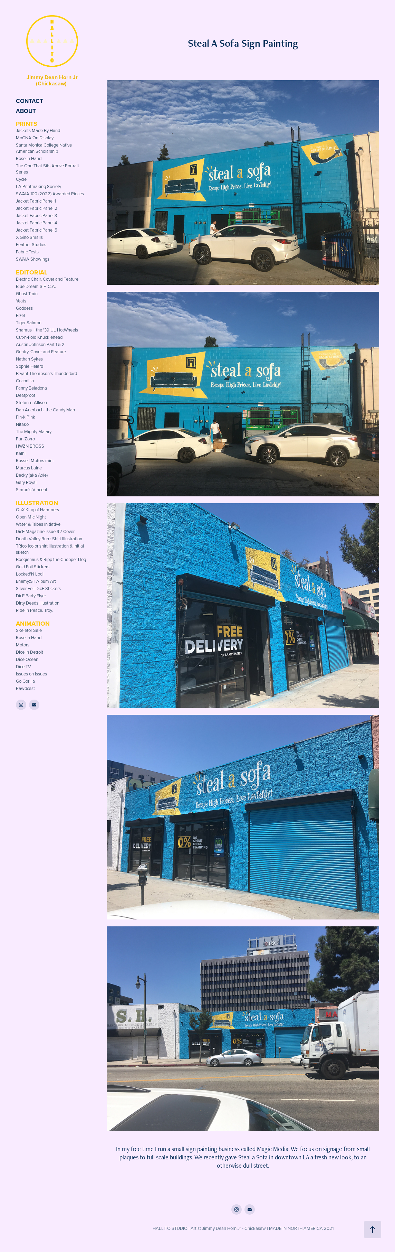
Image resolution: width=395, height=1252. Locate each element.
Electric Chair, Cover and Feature (47, 279)
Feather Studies (31, 244)
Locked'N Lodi (30, 574)
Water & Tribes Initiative (38, 524)
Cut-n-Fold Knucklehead (39, 337)
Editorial (31, 272)
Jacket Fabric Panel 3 (36, 215)
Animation (33, 623)
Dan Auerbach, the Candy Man (45, 410)
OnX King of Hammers (37, 509)
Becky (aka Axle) (32, 475)
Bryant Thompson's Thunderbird (46, 373)
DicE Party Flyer (31, 595)
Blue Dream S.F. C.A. (36, 286)
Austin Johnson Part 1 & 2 (40, 344)
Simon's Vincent (31, 489)
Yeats (21, 301)
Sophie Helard (29, 366)
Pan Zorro (25, 439)
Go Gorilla (25, 681)
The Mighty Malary (33, 431)
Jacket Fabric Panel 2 (36, 208)
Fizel (20, 315)
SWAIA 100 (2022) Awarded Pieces (50, 193)
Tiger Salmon (28, 322)
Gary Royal (26, 482)
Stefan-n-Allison (31, 402)
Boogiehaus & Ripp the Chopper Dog (51, 559)
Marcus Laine (29, 468)
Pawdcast (25, 688)
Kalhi (21, 453)
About (26, 111)
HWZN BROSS (30, 446)
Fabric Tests (27, 252)
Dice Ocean (27, 659)
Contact (29, 101)
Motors (22, 645)
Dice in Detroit (29, 652)
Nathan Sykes (29, 359)
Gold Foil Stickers (32, 566)
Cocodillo (25, 380)
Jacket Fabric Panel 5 (36, 230)
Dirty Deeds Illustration (37, 603)
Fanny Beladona (31, 388)
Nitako (22, 424)
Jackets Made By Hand (38, 130)
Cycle (21, 179)
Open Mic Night (31, 517)
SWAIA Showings (32, 259)
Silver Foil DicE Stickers (38, 588)
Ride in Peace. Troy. (34, 610)
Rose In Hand (28, 637)
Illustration (37, 502)
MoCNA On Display (35, 137)
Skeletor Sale (29, 630)
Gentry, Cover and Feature (41, 351)
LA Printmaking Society (38, 186)
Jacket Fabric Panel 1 (36, 201)
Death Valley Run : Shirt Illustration (49, 538)
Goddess (24, 308)
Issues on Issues (31, 674)
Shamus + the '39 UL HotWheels (47, 330)
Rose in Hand (28, 158)
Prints (26, 123)
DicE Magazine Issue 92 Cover (45, 531)
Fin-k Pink (25, 417)
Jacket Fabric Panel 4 (36, 222)
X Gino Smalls (29, 237)
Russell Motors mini (35, 460)
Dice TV (23, 666)
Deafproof (25, 395)
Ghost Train (27, 293)
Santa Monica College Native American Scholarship (44, 148)
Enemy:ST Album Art (36, 581)
